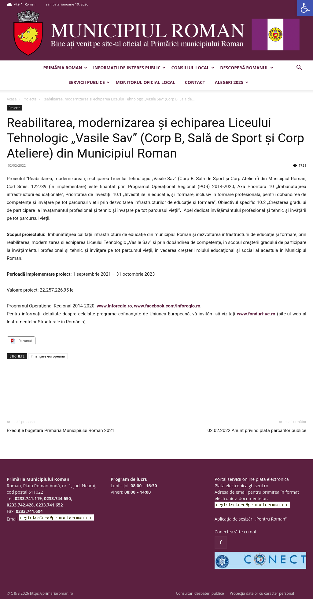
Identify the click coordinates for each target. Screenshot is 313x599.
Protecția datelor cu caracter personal (262, 593)
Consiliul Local (192, 68)
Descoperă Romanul (246, 68)
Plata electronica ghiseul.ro (241, 485)
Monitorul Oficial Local (145, 82)
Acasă (12, 99)
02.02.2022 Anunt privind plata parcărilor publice (257, 430)
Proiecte (30, 99)
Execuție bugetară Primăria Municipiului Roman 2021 (60, 430)
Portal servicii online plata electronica (252, 479)
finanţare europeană (48, 356)
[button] (305, 8)
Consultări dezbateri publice (200, 593)
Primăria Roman (65, 68)
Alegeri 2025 (231, 82)
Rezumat (25, 341)
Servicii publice (88, 82)
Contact (195, 82)
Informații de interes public (129, 68)
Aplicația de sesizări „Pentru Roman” (251, 519)
